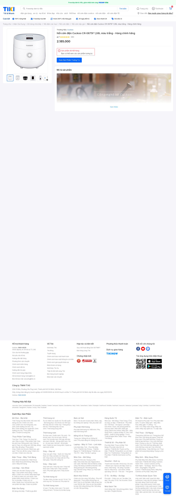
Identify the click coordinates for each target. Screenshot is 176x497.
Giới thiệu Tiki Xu (53, 368)
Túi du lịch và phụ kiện (86, 421)
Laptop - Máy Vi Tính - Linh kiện (87, 444)
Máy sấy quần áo (146, 428)
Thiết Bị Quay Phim (148, 470)
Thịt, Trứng (23, 439)
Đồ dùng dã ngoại (149, 437)
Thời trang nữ (49, 418)
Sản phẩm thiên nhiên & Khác (24, 477)
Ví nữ (65, 479)
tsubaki (43, 407)
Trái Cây (15, 439)
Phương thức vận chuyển (20, 361)
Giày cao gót (47, 454)
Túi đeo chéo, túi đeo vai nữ (53, 479)
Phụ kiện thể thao (149, 439)
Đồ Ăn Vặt (81, 484)
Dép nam (54, 469)
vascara (15, 405)
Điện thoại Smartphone (20, 460)
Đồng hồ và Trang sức (83, 436)
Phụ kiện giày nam (53, 470)
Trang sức (77, 438)
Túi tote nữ (56, 481)
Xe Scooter (123, 480)
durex (61, 405)
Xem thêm (114, 107)
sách (66, 13)
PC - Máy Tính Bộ (83, 453)
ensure (55, 405)
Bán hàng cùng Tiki (83, 350)
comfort (152, 405)
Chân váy (58, 425)
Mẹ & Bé (118, 428)
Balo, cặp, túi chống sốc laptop (88, 422)
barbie (44, 405)
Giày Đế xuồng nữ (57, 460)
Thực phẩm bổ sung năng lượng (149, 450)
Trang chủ (144, 9)
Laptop (93, 453)
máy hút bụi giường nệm (148, 487)
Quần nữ (58, 421)
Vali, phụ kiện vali (95, 423)
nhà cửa (59, 13)
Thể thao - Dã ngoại (115, 425)
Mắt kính (93, 429)
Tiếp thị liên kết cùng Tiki (56, 371)
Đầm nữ (51, 421)
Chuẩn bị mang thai (23, 432)
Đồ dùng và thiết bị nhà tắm (88, 466)
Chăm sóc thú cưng (81, 478)
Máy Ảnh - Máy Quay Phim (146, 457)
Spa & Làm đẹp (119, 466)
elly (74, 405)
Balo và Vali (79, 418)
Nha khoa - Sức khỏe (117, 470)
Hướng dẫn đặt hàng (19, 358)
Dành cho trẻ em (22, 449)
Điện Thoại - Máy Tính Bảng (24, 457)
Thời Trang (123, 421)
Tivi (140, 427)
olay (140, 405)
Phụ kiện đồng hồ (84, 440)
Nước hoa (20, 482)
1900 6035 (22, 395)
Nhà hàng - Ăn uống (116, 468)
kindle (109, 405)
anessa (128, 405)
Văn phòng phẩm (122, 489)
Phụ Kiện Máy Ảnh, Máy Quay (145, 460)
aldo (90, 405)
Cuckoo (70, 30)
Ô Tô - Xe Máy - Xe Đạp (115, 476)
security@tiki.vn (29, 379)
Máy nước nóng (148, 427)
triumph (96, 405)
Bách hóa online (115, 430)
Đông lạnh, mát (27, 443)
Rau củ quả (20, 441)
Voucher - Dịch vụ (112, 461)
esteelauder (27, 405)
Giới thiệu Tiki (52, 348)
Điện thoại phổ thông (23, 462)
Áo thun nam (47, 435)
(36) (72, 37)
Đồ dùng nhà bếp (18, 491)
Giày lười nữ (61, 458)
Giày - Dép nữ (49, 451)
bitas (158, 405)
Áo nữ (45, 421)
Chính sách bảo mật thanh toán (58, 356)
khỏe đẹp (51, 13)
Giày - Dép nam (49, 464)
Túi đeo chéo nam (55, 488)
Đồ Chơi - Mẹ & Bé (20, 418)
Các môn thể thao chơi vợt (149, 446)
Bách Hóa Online (81, 476)
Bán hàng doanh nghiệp (55, 374)
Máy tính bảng (22, 464)
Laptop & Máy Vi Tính (121, 432)
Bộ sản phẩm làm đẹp (25, 483)
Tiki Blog (50, 350)
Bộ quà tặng (84, 488)
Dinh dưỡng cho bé (23, 427)
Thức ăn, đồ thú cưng (23, 451)
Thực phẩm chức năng (24, 472)
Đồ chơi (34, 421)
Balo (75, 421)
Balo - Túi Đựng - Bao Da (148, 466)
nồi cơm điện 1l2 (113, 13)
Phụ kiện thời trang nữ (81, 429)
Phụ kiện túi (65, 481)
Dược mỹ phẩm (31, 484)
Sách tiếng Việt (110, 489)
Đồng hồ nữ (86, 438)
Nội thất (84, 464)
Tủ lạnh (142, 423)
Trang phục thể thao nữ (143, 435)
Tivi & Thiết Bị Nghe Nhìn (117, 435)
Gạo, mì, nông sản (23, 445)
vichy (35, 407)
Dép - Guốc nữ (58, 454)
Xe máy (111, 480)
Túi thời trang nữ (50, 477)
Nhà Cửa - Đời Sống (82, 457)
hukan (29, 407)
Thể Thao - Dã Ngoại (144, 433)
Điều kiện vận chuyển (54, 377)
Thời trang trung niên (54, 428)
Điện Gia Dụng (18, 488)
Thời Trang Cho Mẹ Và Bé (21, 421)
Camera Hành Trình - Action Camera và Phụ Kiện (148, 464)
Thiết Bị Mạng (86, 451)
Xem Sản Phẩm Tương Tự (69, 60)
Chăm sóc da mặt (18, 470)
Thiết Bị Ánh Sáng (149, 462)
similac (145, 405)
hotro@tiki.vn (30, 376)
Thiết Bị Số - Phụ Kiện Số (115, 442)
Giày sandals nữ (55, 456)
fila (39, 407)
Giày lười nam (47, 467)
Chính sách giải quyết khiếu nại (58, 362)
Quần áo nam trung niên (55, 445)
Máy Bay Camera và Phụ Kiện (148, 470)
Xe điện (125, 478)
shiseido (15, 407)
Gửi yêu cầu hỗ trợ (18, 355)
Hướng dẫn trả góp (18, 370)
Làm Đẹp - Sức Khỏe (20, 468)
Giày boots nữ (51, 458)
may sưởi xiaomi (146, 484)
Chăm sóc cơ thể (23, 474)
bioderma (68, 405)
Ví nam (45, 488)
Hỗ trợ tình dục (30, 482)
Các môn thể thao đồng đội (149, 445)
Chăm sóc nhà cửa (25, 453)
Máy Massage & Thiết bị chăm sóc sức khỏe (26, 475)
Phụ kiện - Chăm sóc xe (113, 478)
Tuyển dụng (51, 353)
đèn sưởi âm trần (145, 492)
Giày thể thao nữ (153, 449)
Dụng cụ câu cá (145, 443)
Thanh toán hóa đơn (112, 464)
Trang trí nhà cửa (80, 460)
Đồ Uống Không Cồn (86, 486)
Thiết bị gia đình (31, 491)
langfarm (23, 407)
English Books (117, 491)
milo (78, 405)
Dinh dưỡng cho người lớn (25, 428)
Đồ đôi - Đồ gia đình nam (58, 441)
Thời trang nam (49, 433)
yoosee (135, 405)
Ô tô (116, 480)
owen (50, 405)
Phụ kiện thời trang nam (87, 430)
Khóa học (123, 464)
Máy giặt (142, 425)
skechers (84, 405)
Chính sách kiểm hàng (20, 364)
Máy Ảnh (154, 471)
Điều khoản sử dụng (54, 365)
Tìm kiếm (122, 9)
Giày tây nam (58, 467)
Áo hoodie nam (52, 439)
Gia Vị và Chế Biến (84, 482)
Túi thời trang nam (51, 485)
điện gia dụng (26, 13)
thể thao (72, 13)
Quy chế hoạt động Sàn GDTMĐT (88, 348)
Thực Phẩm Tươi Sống (21, 437)
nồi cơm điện (101, 13)
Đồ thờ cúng (82, 470)
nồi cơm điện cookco (85, 13)
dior (20, 405)
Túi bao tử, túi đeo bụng (61, 490)
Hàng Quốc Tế (111, 418)
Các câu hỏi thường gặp (20, 352)
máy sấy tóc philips (151, 480)
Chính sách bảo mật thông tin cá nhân (60, 359)
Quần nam (56, 435)
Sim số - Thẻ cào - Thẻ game (122, 471)
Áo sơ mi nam (57, 437)
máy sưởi (138, 478)
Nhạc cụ (90, 470)
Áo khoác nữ (59, 423)
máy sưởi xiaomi (151, 486)
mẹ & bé (42, 13)
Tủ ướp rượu (158, 428)
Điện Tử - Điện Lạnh (143, 418)
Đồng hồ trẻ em (96, 440)
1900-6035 (22, 348)
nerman (115, 405)
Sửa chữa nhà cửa (84, 462)
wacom (122, 405)
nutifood (103, 405)
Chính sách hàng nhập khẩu (22, 373)
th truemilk (37, 405)
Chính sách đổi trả (18, 367)
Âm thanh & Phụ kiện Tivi (144, 421)
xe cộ (35, 13)
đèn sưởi (146, 478)
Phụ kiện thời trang (82, 427)
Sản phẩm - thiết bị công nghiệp (119, 433)
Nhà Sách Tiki (111, 486)
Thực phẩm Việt (30, 441)
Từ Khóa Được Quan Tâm (146, 476)
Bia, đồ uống (20, 447)
